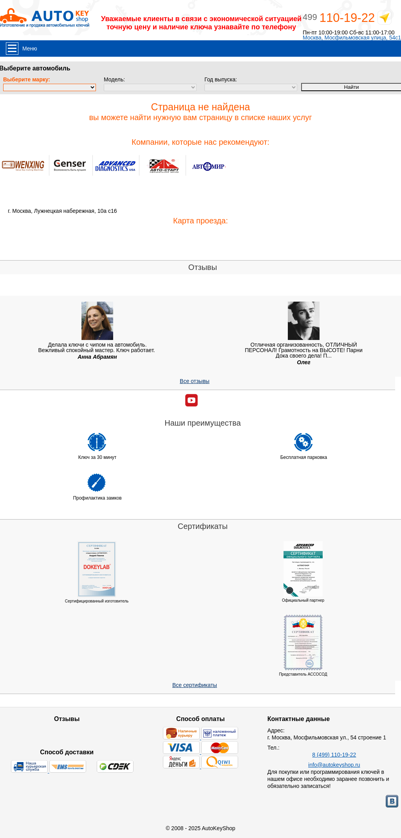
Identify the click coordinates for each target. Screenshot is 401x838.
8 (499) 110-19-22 (334, 755)
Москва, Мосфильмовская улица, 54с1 (352, 37)
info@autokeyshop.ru (334, 765)
